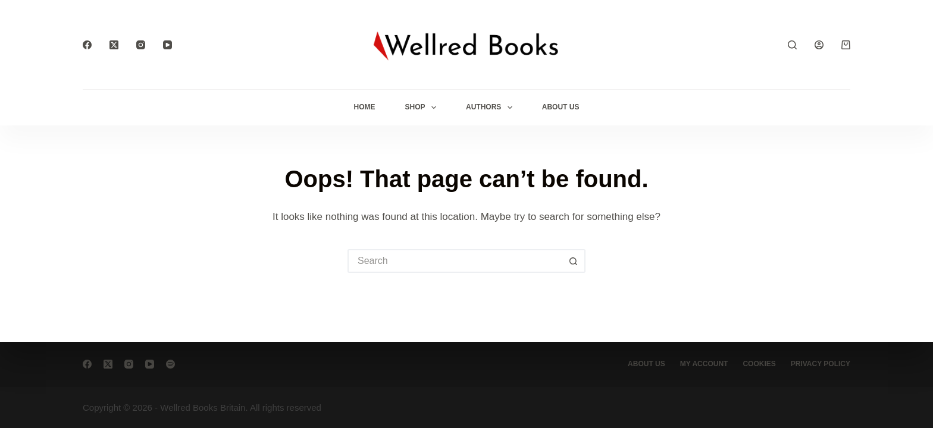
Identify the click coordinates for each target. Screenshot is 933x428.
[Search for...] (454, 261)
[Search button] (574, 261)
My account (704, 364)
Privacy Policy (820, 364)
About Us (561, 107)
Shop (423, 107)
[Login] (819, 44)
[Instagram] (140, 44)
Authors (491, 107)
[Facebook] (87, 44)
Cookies (759, 364)
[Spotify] (170, 364)
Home (364, 107)
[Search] (792, 44)
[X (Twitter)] (113, 44)
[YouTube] (167, 44)
